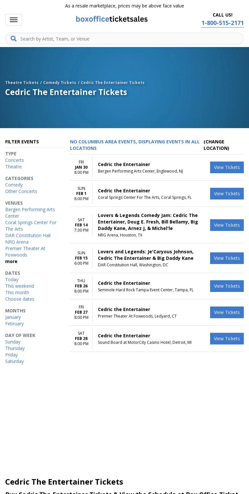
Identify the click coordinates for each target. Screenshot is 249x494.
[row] (157, 167)
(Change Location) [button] (216, 145)
